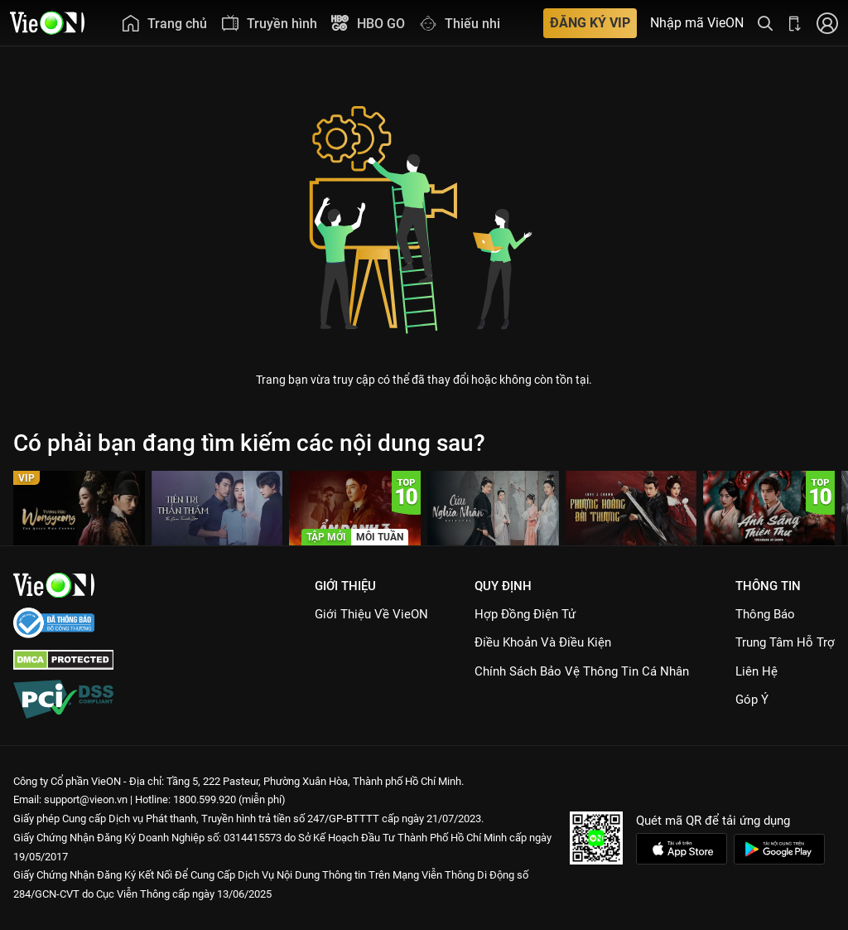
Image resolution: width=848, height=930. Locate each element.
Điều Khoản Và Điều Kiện (543, 642)
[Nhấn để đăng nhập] (827, 23)
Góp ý (751, 699)
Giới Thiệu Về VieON (371, 614)
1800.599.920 (204, 799)
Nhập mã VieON (697, 23)
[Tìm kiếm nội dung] (765, 23)
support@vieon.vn (86, 799)
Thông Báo (765, 614)
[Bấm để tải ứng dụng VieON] (795, 23)
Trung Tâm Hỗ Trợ (785, 642)
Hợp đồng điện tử (525, 614)
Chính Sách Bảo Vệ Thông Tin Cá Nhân (582, 671)
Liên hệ (756, 671)
